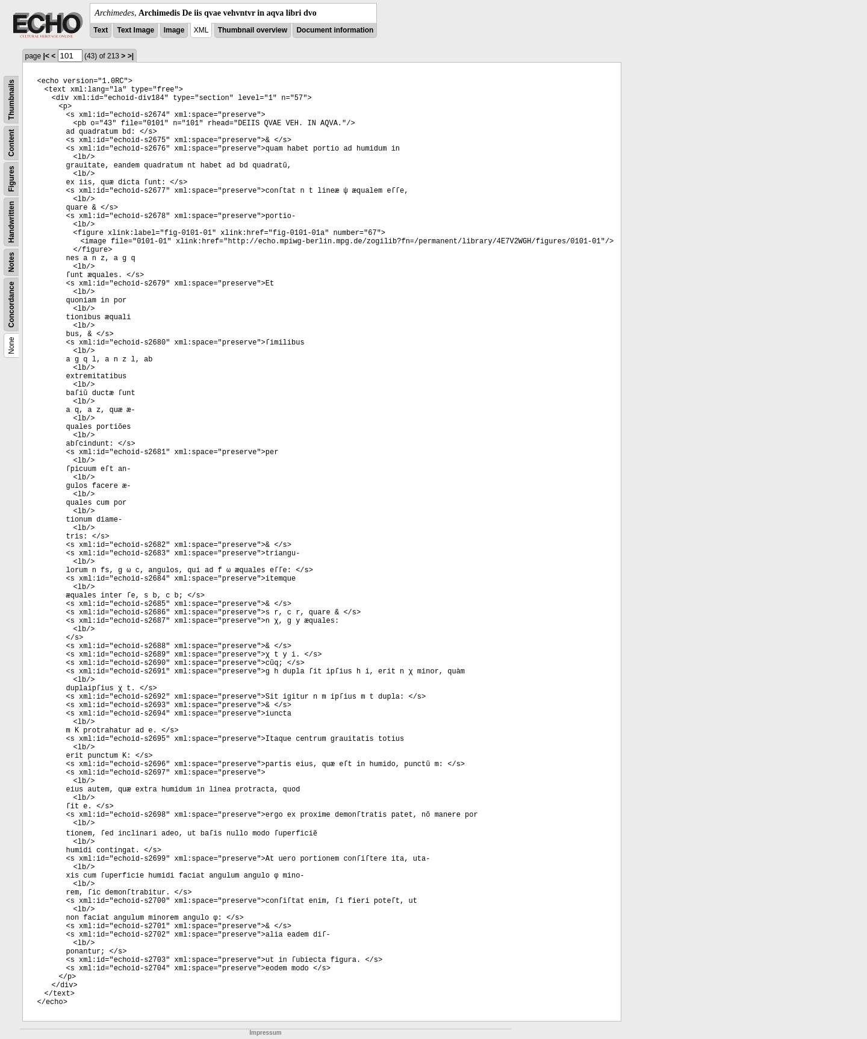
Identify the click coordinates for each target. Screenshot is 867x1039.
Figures (11, 179)
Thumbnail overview (252, 30)
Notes (11, 262)
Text (100, 30)
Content (11, 143)
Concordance (11, 304)
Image (174, 30)
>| (131, 56)
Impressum (265, 1032)
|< (46, 56)
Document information (334, 30)
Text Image (135, 30)
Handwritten (11, 222)
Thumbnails (11, 100)
